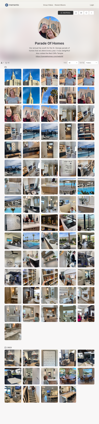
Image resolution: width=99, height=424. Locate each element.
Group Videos (48, 5)
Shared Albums (60, 5)
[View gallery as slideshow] (81, 13)
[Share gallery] (76, 13)
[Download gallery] (86, 13)
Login (92, 5)
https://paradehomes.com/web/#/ (49, 56)
